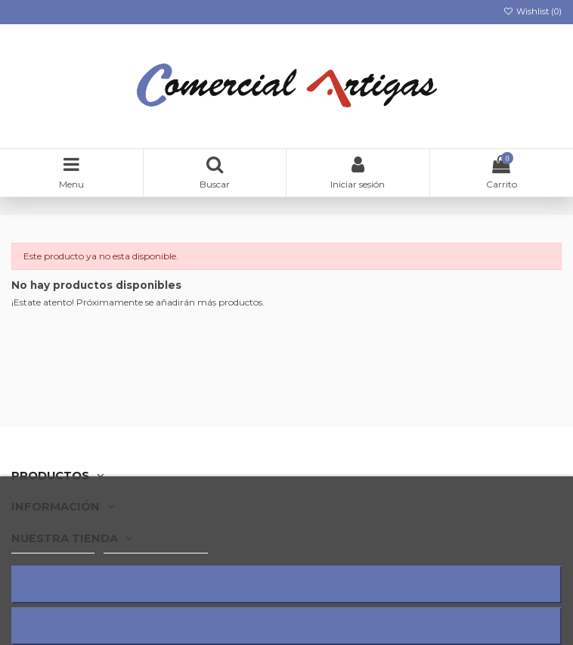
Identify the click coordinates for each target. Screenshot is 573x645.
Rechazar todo (286, 584)
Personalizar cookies (156, 546)
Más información (52, 546)
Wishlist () (532, 11)
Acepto (286, 625)
